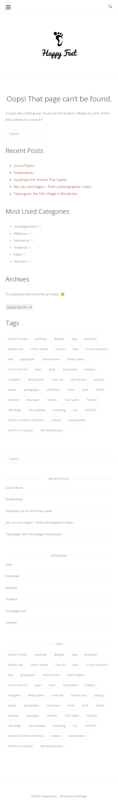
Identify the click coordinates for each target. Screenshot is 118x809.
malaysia (90, 369)
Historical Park (51, 359)
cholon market (39, 349)
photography (31, 390)
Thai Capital (72, 400)
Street (100, 390)
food (10, 359)
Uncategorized (25, 226)
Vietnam (20, 261)
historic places (75, 359)
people (12, 390)
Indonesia (21, 240)
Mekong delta (36, 379)
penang (98, 379)
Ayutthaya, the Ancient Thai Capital (40, 179)
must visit (57, 379)
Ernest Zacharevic (97, 349)
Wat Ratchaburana (52, 430)
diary (76, 349)
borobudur (90, 339)
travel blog (59, 410)
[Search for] (27, 134)
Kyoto (52, 369)
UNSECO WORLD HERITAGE (26, 420)
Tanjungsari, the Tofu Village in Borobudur (46, 193)
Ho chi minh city (17, 369)
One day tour (79, 379)
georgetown (28, 359)
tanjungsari (33, 400)
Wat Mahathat (77, 420)
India (17, 254)
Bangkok (59, 339)
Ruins (71, 390)
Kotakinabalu (23, 172)
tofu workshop (37, 410)
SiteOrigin (80, 796)
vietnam (56, 420)
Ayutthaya (41, 339)
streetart (13, 400)
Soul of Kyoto (24, 165)
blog (74, 339)
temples (52, 400)
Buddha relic (15, 349)
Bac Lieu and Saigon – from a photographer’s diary (52, 186)
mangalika (14, 379)
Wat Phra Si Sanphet (20, 430)
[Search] (37, 136)
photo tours (53, 390)
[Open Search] (110, 7)
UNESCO (90, 410)
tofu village (14, 410)
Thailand (20, 247)
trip (75, 410)
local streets (70, 369)
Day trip (60, 349)
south (85, 390)
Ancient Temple (17, 339)
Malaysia (20, 233)
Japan (38, 369)
